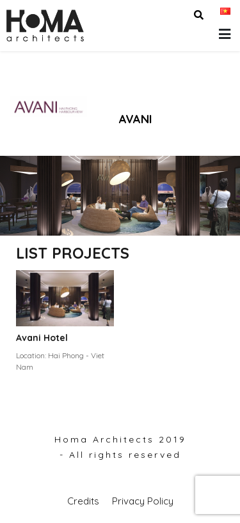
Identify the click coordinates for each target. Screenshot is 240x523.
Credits (83, 501)
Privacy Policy (142, 501)
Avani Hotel (42, 338)
